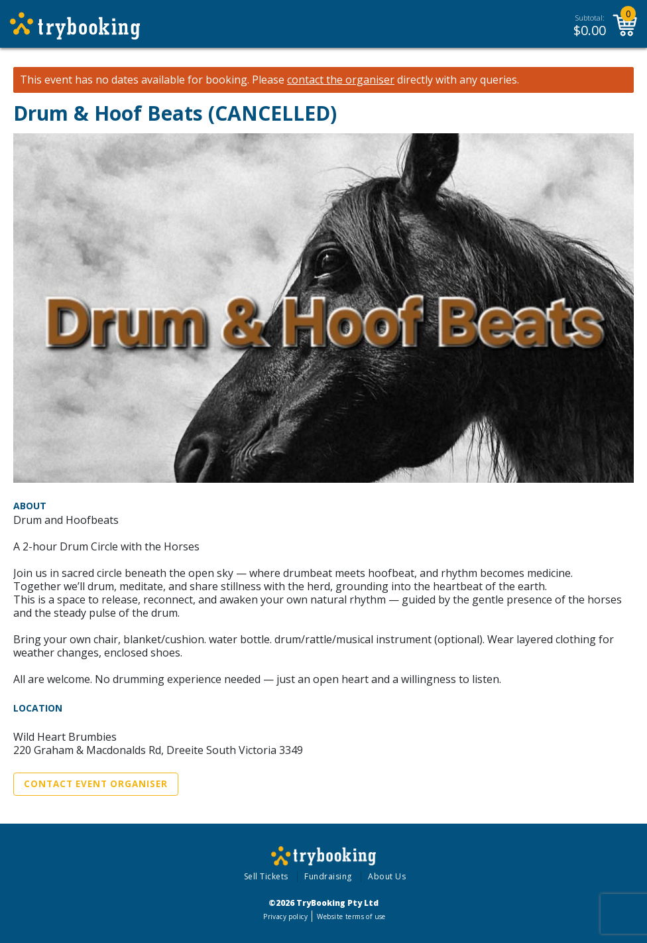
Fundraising (328, 876)
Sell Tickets (266, 876)
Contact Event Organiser (96, 784)
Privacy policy (285, 916)
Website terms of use (351, 916)
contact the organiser (340, 80)
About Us (387, 876)
